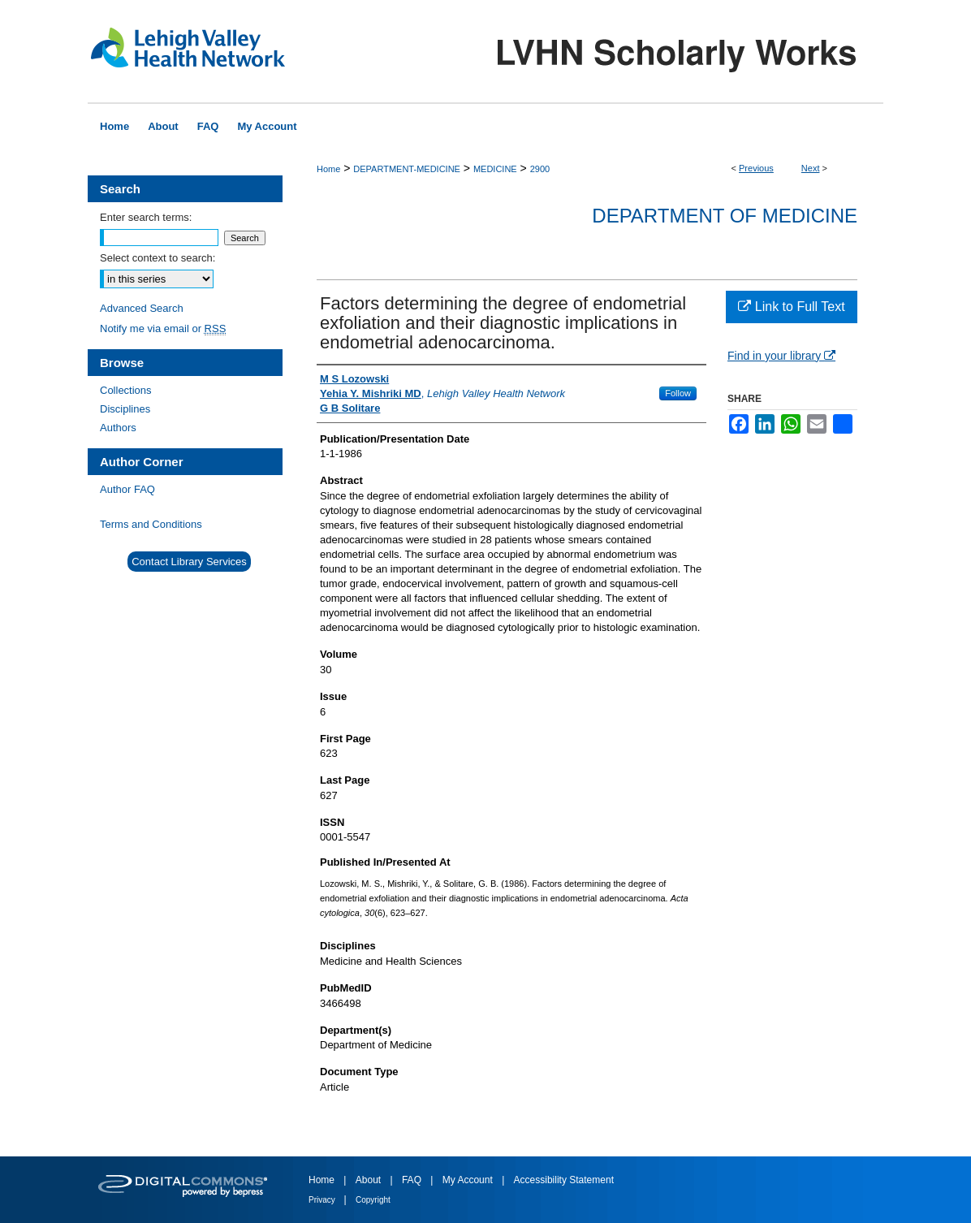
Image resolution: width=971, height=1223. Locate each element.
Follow (678, 393)
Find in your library (781, 355)
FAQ (413, 1180)
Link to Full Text (791, 306)
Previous (756, 168)
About (370, 1180)
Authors (118, 427)
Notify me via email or (163, 328)
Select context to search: (157, 258)
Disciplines (125, 409)
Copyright (373, 1199)
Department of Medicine (724, 216)
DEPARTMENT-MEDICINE (406, 169)
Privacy (323, 1199)
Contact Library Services (189, 561)
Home (328, 169)
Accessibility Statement (564, 1180)
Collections (126, 390)
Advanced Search (141, 308)
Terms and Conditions (151, 524)
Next (810, 168)
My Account (468, 1180)
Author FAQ (127, 489)
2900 (540, 169)
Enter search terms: (146, 217)
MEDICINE (495, 169)
